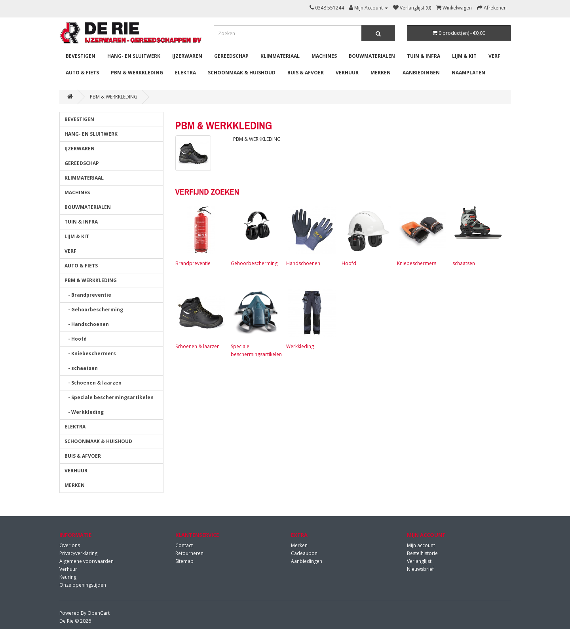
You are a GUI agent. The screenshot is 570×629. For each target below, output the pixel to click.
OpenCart (98, 613)
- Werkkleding (84, 412)
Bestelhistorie (422, 553)
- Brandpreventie (88, 295)
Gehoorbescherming (254, 235)
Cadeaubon (304, 553)
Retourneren (189, 553)
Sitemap (184, 561)
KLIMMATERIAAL (280, 56)
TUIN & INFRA (423, 56)
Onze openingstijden (82, 585)
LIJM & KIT (464, 56)
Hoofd (365, 235)
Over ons (69, 545)
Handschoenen (310, 235)
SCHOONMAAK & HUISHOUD (242, 72)
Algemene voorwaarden (86, 561)
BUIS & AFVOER (305, 72)
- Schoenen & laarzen (93, 382)
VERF (494, 56)
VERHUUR (347, 72)
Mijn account (421, 545)
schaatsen (476, 235)
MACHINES (324, 56)
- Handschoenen (87, 324)
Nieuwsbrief (420, 569)
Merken (299, 545)
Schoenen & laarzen (199, 318)
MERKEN (380, 72)
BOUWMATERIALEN (372, 56)
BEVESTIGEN (80, 56)
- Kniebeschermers (90, 353)
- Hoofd (76, 338)
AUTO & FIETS (82, 72)
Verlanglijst (419, 561)
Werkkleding (310, 318)
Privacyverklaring (78, 553)
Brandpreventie (199, 235)
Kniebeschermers (421, 235)
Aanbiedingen (421, 72)
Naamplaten (468, 72)
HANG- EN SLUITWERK (133, 56)
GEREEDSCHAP (231, 56)
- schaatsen (81, 368)
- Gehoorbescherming (94, 309)
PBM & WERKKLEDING (137, 72)
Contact (184, 545)
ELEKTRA (185, 72)
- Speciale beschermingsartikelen (109, 397)
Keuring (67, 577)
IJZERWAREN (187, 56)
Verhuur (68, 569)
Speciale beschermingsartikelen (256, 322)
